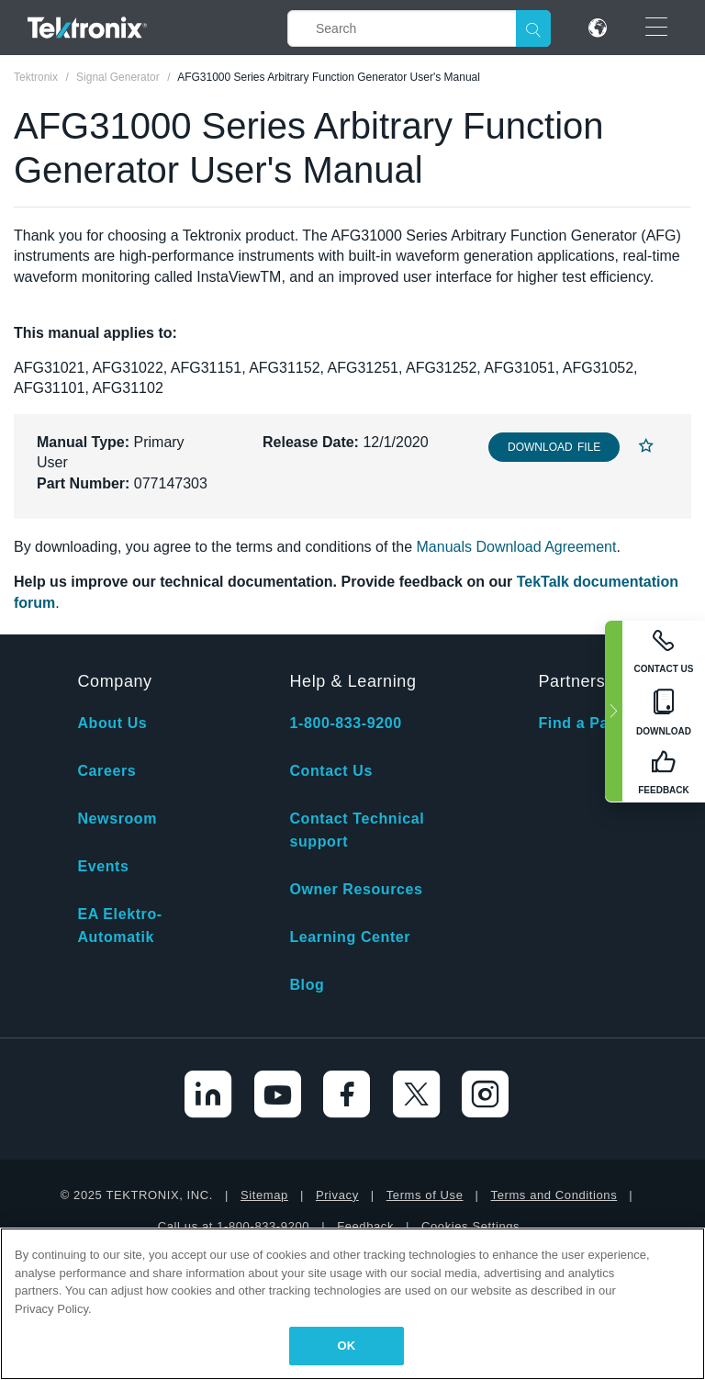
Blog (306, 985)
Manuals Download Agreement (517, 547)
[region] (352, 1304)
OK (347, 1345)
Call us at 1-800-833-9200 (233, 1226)
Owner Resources (355, 889)
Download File (554, 447)
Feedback (365, 1226)
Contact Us (330, 771)
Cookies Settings (470, 1226)
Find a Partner (591, 723)
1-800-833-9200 (345, 723)
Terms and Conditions (554, 1195)
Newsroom (117, 818)
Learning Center (349, 937)
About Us (112, 723)
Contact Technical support (356, 830)
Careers (106, 771)
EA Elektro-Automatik (119, 925)
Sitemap (264, 1195)
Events (103, 866)
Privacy (337, 1195)
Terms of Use (425, 1195)
